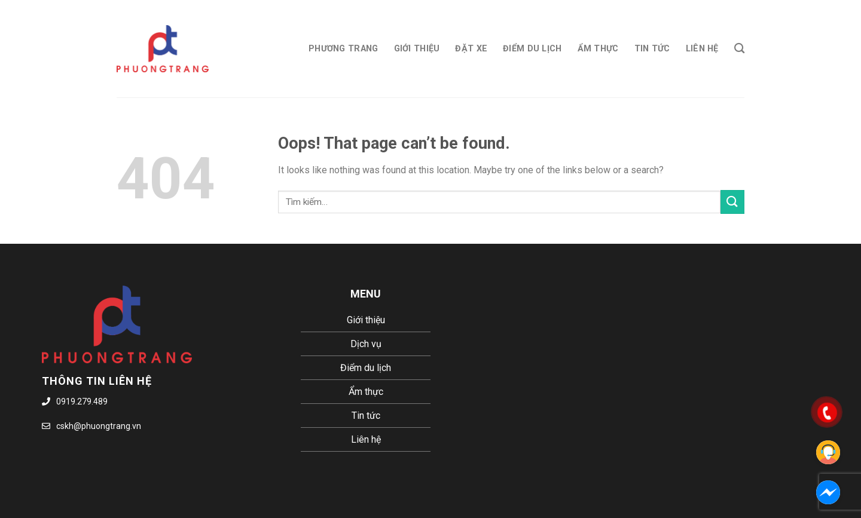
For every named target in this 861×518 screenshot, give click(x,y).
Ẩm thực (598, 49)
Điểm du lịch (532, 49)
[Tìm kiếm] (739, 48)
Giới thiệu (417, 49)
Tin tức (652, 49)
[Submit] (732, 201)
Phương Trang (343, 49)
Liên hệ (702, 49)
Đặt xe (471, 49)
